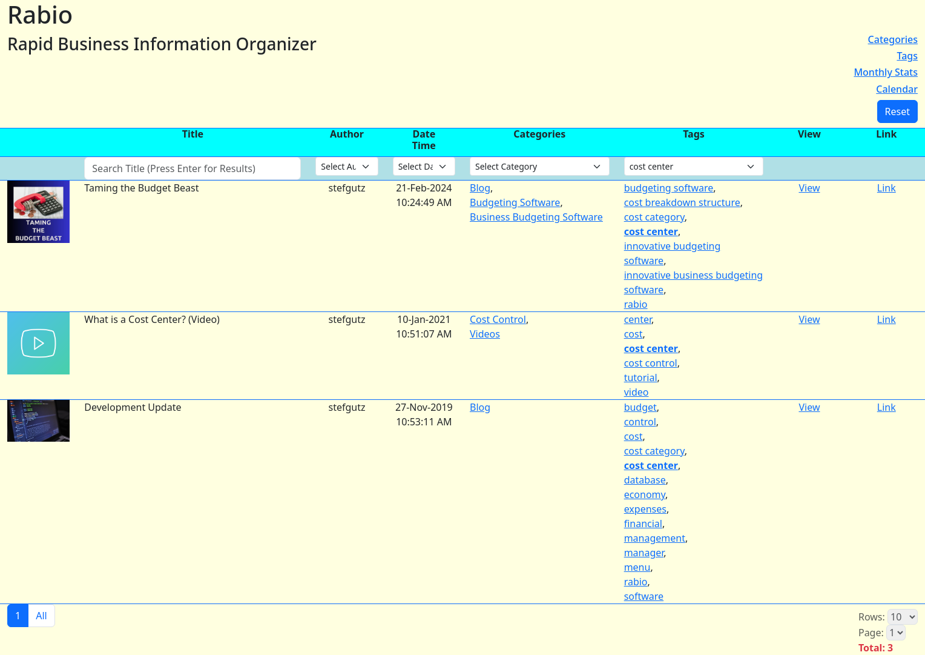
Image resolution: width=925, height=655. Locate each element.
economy (644, 494)
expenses (645, 509)
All (41, 615)
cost (633, 334)
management (654, 538)
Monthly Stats (886, 72)
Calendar (897, 89)
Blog (480, 188)
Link (886, 188)
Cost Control (498, 319)
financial (643, 523)
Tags (907, 55)
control (640, 421)
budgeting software (669, 188)
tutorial (640, 377)
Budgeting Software (515, 202)
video (636, 392)
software (644, 596)
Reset (897, 111)
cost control (650, 363)
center (637, 319)
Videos (485, 334)
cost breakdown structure (682, 202)
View (809, 188)
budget (640, 407)
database (645, 480)
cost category (654, 217)
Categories (893, 39)
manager (644, 552)
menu (637, 567)
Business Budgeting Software (536, 217)
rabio (636, 304)
